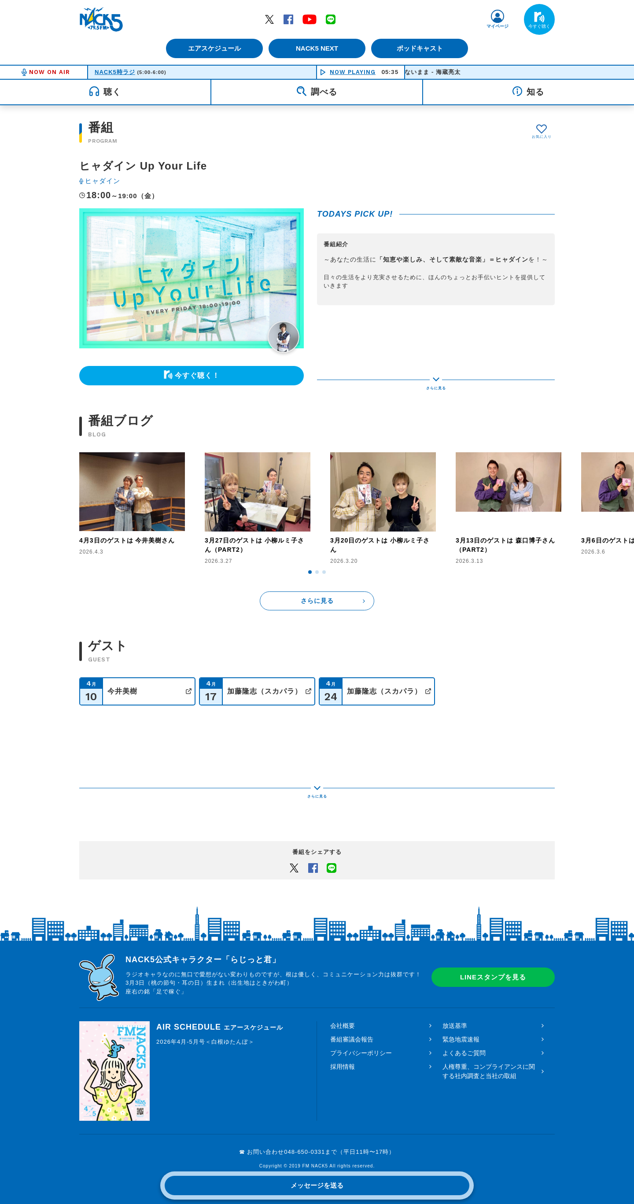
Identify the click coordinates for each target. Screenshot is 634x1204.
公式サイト (188, 691)
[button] (310, 572)
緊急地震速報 (460, 1032)
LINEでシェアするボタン (331, 860)
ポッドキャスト (421, 48)
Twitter (269, 19)
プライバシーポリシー (361, 1045)
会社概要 (342, 1018)
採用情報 (342, 1059)
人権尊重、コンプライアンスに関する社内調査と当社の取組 (488, 1064)
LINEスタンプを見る (493, 970)
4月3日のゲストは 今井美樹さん (127, 540)
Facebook (288, 19)
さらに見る (317, 600)
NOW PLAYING (353, 72)
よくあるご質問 (464, 1045)
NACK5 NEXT (317, 48)
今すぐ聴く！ (197, 375)
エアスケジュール (213, 48)
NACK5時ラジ (115, 72)
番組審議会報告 (351, 1032)
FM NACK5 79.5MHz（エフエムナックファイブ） (101, 19)
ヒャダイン (102, 181)
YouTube (309, 19)
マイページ (498, 26)
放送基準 (454, 1018)
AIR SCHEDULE (219, 1020)
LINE (330, 19)
